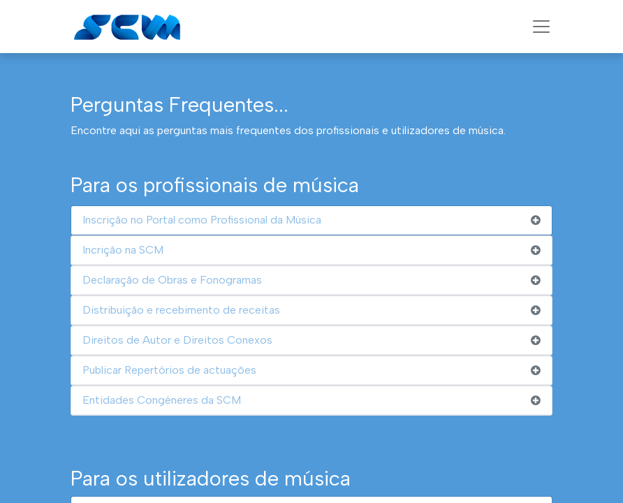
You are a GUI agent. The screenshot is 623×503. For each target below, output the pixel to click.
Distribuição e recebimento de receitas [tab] (181, 309)
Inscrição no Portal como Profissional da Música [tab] (201, 219)
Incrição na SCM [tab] (122, 249)
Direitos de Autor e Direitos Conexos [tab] (177, 340)
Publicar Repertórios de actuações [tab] (169, 370)
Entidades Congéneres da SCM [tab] (161, 400)
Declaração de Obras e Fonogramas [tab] (172, 279)
